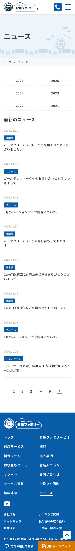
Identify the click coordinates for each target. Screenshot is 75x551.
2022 (20, 105)
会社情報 (10, 514)
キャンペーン (13, 359)
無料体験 (10, 492)
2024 (20, 93)
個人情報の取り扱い (51, 521)
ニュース (11, 171)
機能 (43, 446)
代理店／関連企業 (50, 528)
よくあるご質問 (48, 514)
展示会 (10, 138)
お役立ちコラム (15, 465)
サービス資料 (14, 483)
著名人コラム (50, 465)
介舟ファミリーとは (55, 437)
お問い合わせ (50, 474)
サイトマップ (13, 521)
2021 (55, 105)
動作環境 (10, 528)
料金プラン (12, 455)
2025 (55, 80)
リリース (11, 205)
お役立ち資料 (50, 483)
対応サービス (14, 446)
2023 (55, 93)
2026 (20, 80)
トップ (9, 437)
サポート (10, 474)
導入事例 (46, 455)
